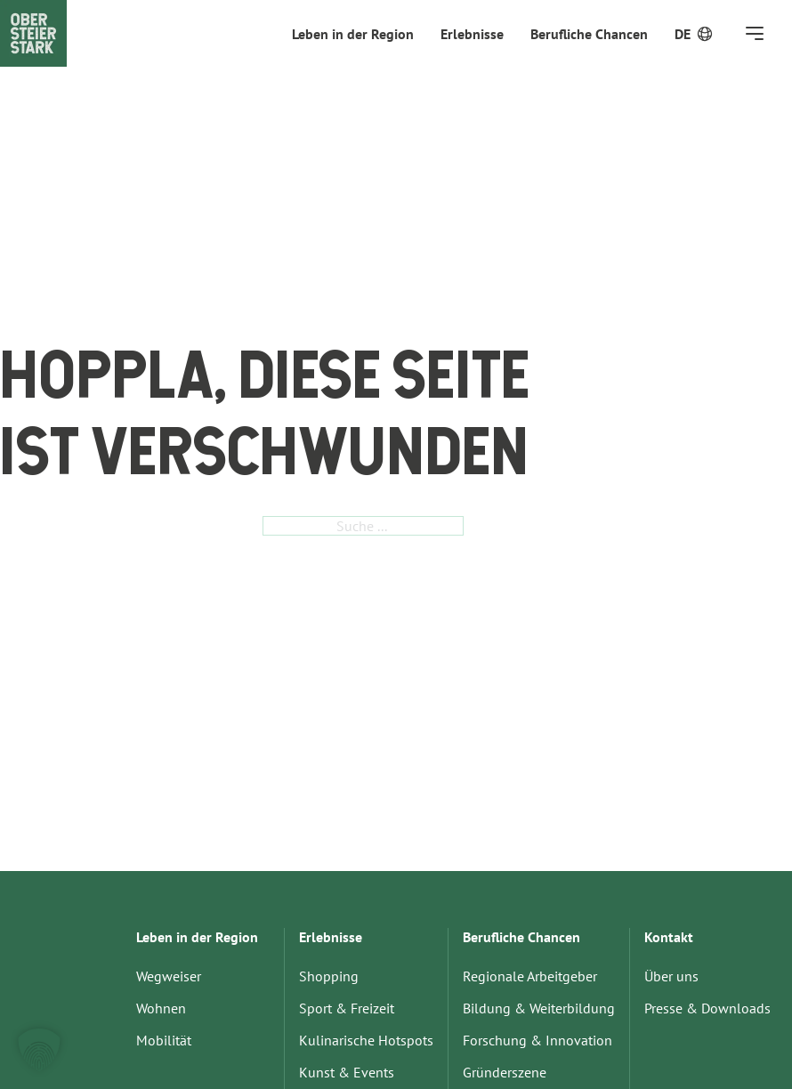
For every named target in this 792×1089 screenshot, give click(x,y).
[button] (39, 1050)
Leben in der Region (353, 34)
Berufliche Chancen (589, 34)
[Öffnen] (755, 33)
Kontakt (668, 937)
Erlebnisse (472, 34)
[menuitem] (683, 34)
